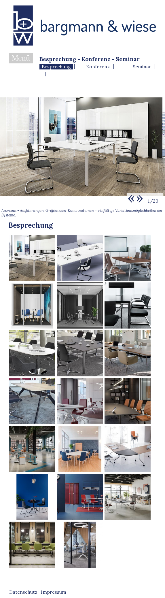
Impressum (53, 592)
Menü (21, 58)
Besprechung (56, 66)
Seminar (142, 66)
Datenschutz (23, 592)
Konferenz (98, 66)
